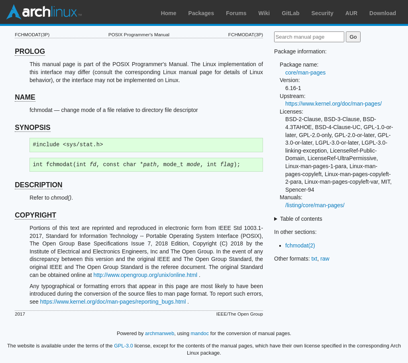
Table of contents (301, 219)
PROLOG (30, 51)
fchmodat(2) (300, 245)
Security (322, 13)
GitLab (290, 13)
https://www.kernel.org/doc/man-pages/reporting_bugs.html (113, 301)
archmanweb (159, 333)
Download (382, 13)
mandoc (200, 333)
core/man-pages (305, 72)
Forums (236, 13)
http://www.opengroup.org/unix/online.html (145, 275)
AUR (351, 13)
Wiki (264, 13)
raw (325, 258)
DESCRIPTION (39, 185)
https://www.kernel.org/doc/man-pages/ (333, 103)
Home (169, 13)
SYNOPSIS (32, 127)
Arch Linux (44, 12)
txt (314, 258)
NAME (25, 97)
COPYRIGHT (35, 215)
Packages (201, 13)
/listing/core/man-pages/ (315, 205)
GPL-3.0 (123, 346)
